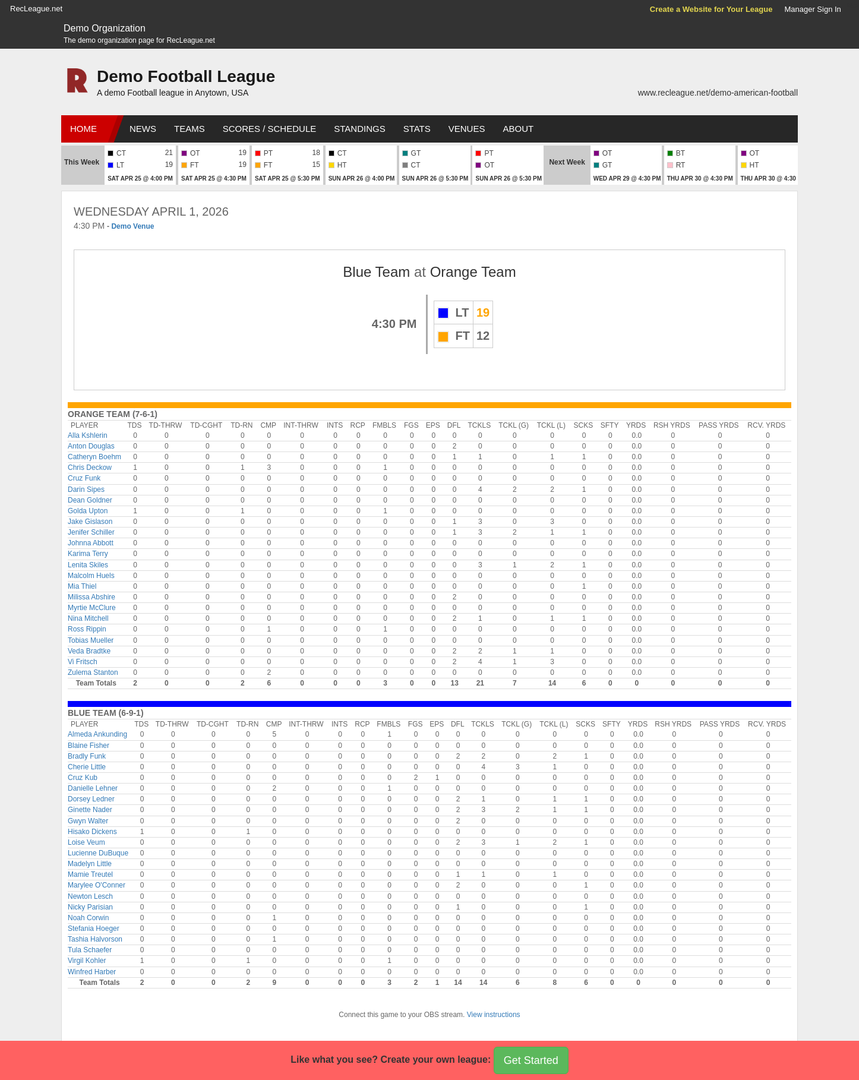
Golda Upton (88, 511)
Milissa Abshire (91, 597)
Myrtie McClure (92, 608)
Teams (189, 129)
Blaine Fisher (88, 745)
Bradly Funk (87, 756)
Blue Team (376, 272)
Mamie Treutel (90, 874)
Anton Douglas (91, 446)
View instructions (493, 1014)
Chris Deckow (90, 467)
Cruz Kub (82, 777)
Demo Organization (105, 28)
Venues (467, 129)
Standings (359, 129)
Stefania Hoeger (93, 928)
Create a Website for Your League (711, 9)
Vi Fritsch (82, 662)
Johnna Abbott (90, 543)
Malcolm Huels (91, 575)
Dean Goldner (90, 500)
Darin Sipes (86, 489)
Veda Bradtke (89, 651)
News (143, 129)
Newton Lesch (90, 896)
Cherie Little (87, 767)
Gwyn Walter (88, 821)
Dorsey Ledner (91, 799)
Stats (417, 129)
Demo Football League (186, 76)
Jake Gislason (90, 521)
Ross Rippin (87, 629)
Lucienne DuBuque (98, 853)
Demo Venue (132, 226)
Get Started (531, 1060)
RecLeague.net (36, 8)
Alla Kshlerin (88, 435)
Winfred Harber (92, 972)
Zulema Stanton (93, 672)
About (518, 129)
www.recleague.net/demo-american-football (718, 92)
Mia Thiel (82, 586)
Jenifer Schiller (91, 532)
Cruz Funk (84, 478)
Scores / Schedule (270, 129)
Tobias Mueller (90, 640)
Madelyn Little (90, 864)
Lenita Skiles (88, 565)
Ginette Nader (90, 810)
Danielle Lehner (93, 788)
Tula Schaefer (90, 950)
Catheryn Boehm (94, 457)
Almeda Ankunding (97, 734)
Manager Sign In (812, 9)
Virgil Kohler (87, 960)
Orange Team (473, 272)
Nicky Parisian (90, 907)
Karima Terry (88, 554)
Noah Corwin (88, 918)
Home (83, 129)
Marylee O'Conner (96, 885)
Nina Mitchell (88, 618)
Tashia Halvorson (95, 939)
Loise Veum (86, 842)
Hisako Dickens (92, 832)
